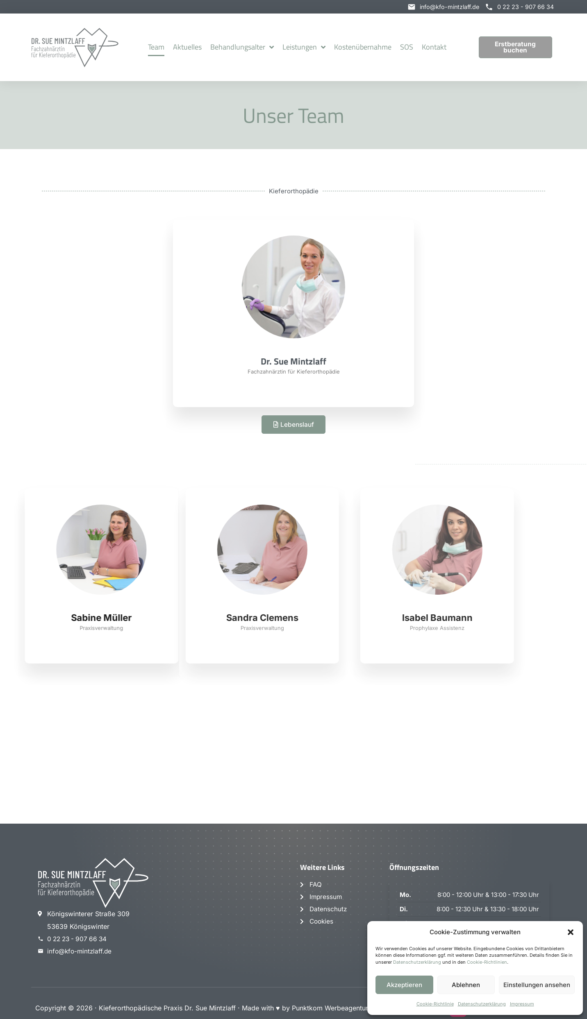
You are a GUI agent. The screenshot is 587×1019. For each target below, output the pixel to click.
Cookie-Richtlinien (487, 962)
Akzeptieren (404, 985)
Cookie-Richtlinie (435, 1004)
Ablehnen (466, 985)
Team (156, 47)
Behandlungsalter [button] (242, 47)
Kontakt (434, 47)
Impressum (522, 1004)
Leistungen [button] (303, 47)
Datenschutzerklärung (417, 962)
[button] (571, 932)
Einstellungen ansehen (536, 985)
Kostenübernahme (362, 47)
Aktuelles (187, 47)
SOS (406, 47)
